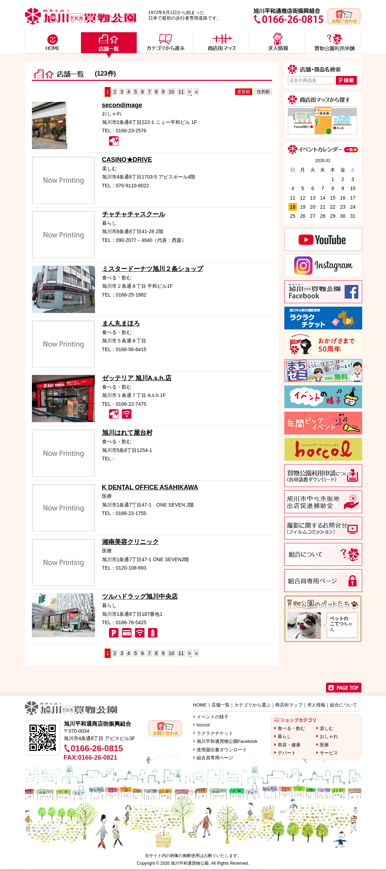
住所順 (263, 91)
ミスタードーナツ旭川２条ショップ (152, 268)
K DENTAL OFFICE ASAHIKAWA (150, 487)
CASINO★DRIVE (127, 159)
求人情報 (316, 705)
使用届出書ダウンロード (222, 749)
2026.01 (322, 160)
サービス (329, 752)
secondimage (122, 105)
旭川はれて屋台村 (127, 432)
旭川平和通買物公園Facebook (227, 741)
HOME (200, 705)
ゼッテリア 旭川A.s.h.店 (136, 378)
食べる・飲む (291, 728)
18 (293, 207)
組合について (343, 705)
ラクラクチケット (215, 733)
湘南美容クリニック (130, 541)
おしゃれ (329, 736)
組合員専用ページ (215, 757)
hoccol (203, 724)
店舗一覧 (220, 705)
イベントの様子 (213, 716)
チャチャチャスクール (133, 214)
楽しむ (326, 728)
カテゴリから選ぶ (252, 705)
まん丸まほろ (121, 323)
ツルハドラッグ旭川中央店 (140, 596)
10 (171, 92)
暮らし (284, 736)
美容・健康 (289, 744)
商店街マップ (289, 705)
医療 (324, 744)
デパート (287, 752)
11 (181, 92)
